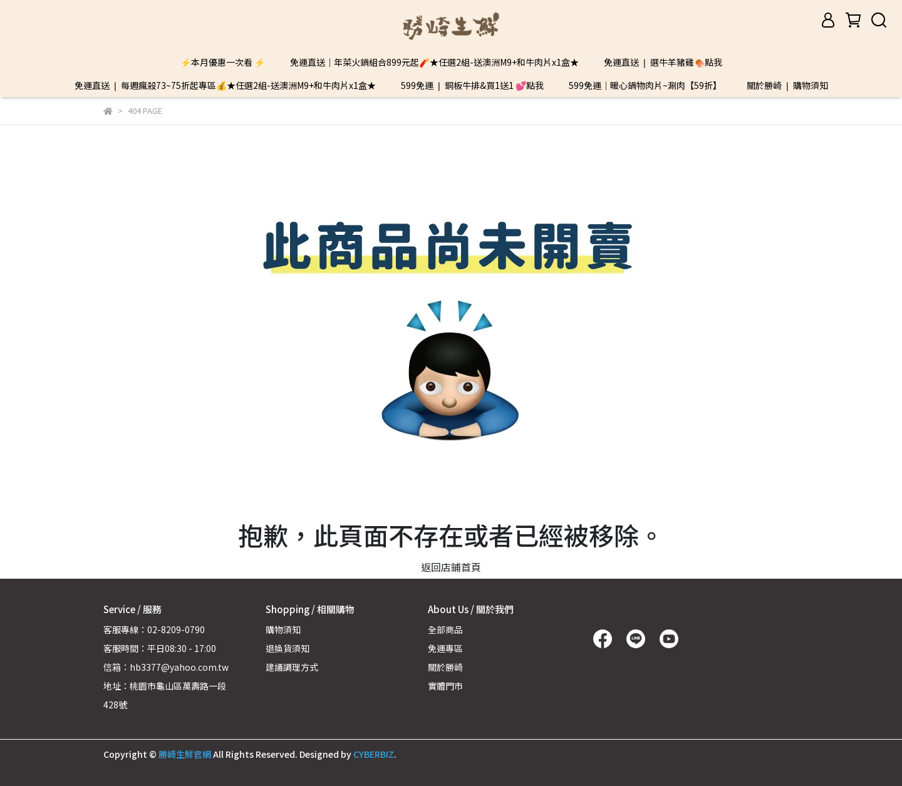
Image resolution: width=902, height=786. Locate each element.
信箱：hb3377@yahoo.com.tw (166, 667)
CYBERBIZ (373, 754)
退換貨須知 (287, 648)
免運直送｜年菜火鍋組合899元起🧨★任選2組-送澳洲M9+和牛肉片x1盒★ (434, 62)
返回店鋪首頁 (451, 566)
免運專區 (445, 648)
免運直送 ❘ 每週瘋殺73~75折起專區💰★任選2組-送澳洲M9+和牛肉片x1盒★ (225, 85)
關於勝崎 (445, 667)
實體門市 (445, 686)
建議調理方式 (292, 667)
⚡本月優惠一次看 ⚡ (222, 62)
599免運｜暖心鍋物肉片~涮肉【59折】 (645, 85)
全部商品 (445, 629)
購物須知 (283, 629)
